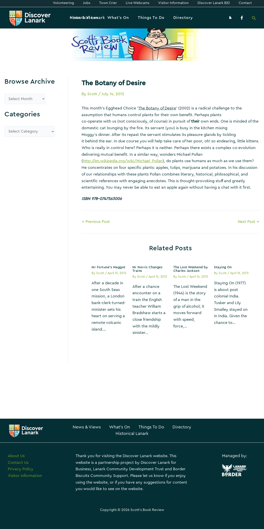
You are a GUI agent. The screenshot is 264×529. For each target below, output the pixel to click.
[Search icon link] (254, 18)
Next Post (248, 221)
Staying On (223, 267)
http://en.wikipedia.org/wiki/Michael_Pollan (123, 161)
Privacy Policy (20, 469)
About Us (16, 456)
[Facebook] (241, 17)
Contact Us (18, 462)
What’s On (133, 427)
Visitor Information (25, 476)
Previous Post (96, 221)
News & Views (96, 427)
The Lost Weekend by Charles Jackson (189, 268)
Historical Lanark (147, 433)
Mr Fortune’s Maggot (109, 267)
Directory (109, 433)
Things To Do (168, 427)
